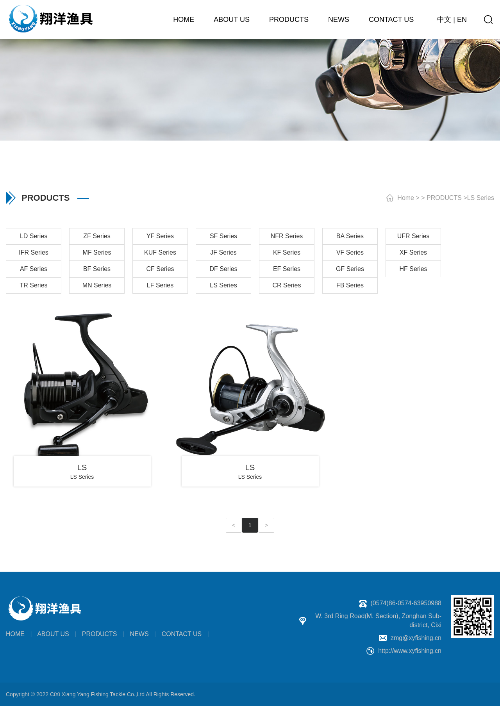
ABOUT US (232, 19)
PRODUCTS (289, 19)
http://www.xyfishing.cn (409, 650)
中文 (444, 19)
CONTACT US (391, 19)
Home (405, 197)
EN (462, 19)
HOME (183, 19)
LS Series (480, 197)
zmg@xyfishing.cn (416, 638)
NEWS (338, 19)
